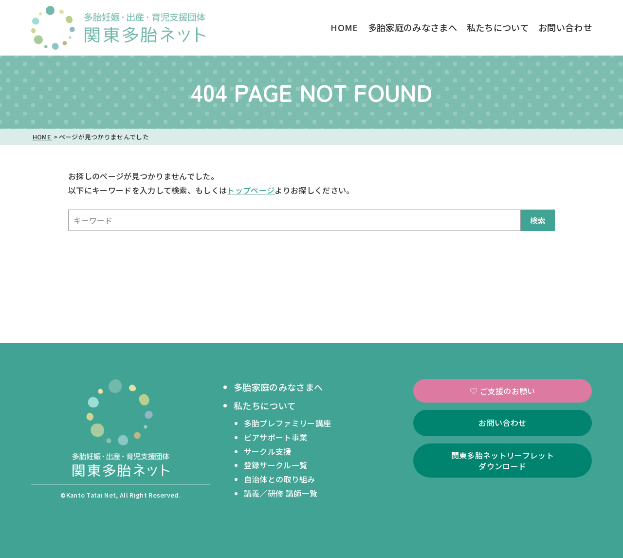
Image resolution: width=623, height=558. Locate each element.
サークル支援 (268, 451)
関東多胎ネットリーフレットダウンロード (502, 460)
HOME (344, 27)
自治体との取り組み (279, 479)
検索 (538, 220)
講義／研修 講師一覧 (280, 493)
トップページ (251, 190)
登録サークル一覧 (276, 465)
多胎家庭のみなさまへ (412, 27)
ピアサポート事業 (276, 437)
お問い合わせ (565, 27)
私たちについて (498, 27)
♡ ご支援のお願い (502, 391)
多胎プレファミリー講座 (287, 423)
